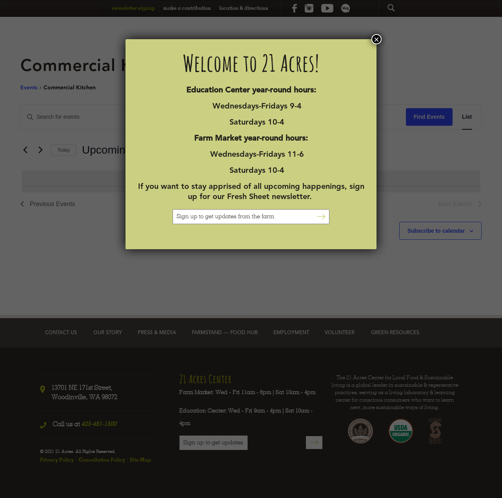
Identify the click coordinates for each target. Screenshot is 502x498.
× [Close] (376, 39)
